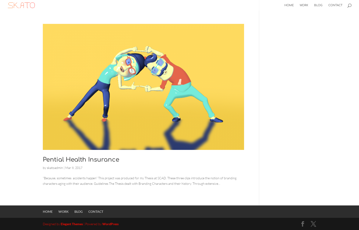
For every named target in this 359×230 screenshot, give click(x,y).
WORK (304, 5)
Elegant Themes (72, 224)
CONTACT (335, 5)
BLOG (318, 5)
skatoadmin (55, 168)
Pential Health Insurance (81, 159)
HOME (289, 5)
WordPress (110, 224)
